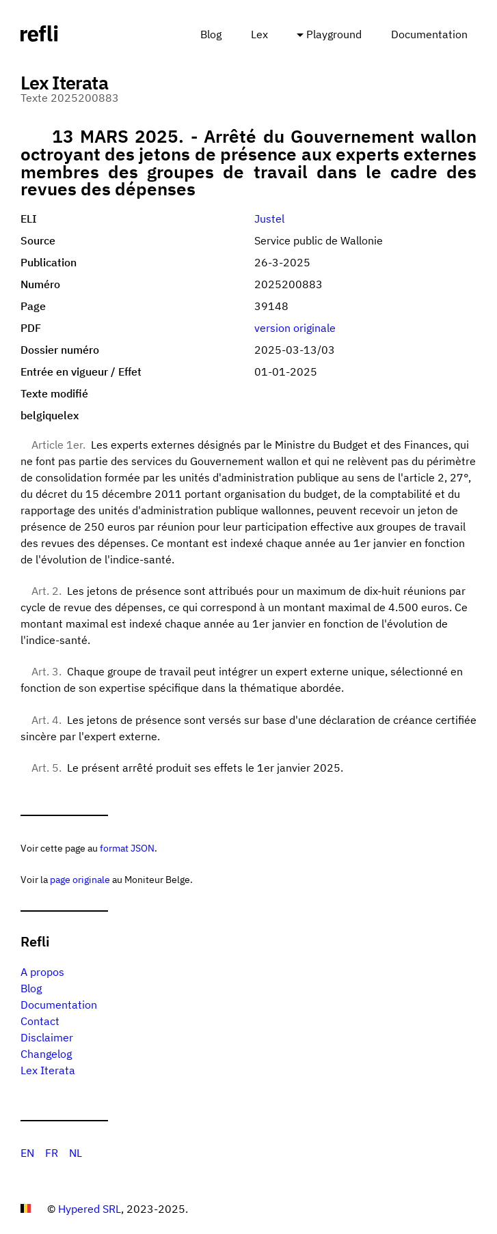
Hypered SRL (89, 1209)
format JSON (127, 847)
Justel (269, 218)
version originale (295, 328)
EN (27, 1153)
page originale (80, 879)
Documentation (429, 34)
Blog (210, 34)
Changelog (46, 1054)
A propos (42, 972)
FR (51, 1153)
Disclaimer (47, 1037)
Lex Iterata (48, 1070)
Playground (334, 34)
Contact (40, 1021)
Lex (259, 34)
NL (75, 1153)
